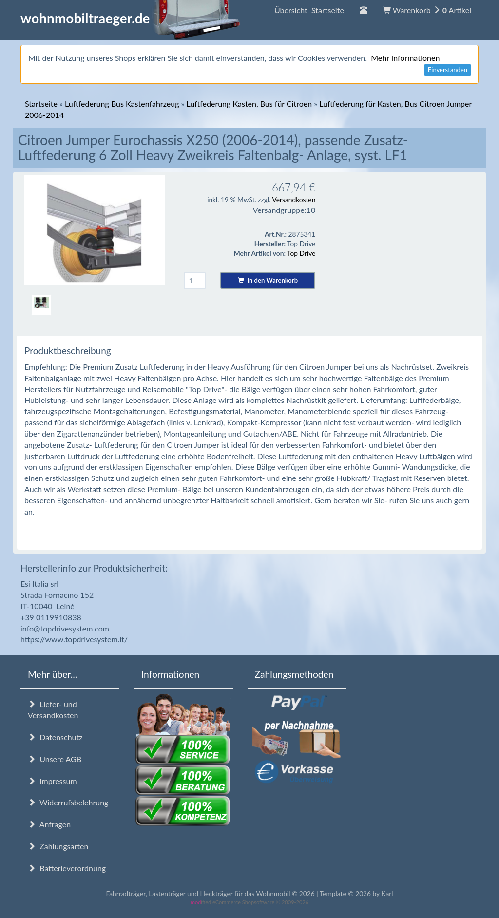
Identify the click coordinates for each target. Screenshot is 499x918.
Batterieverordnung (67, 868)
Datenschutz (55, 737)
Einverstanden (447, 70)
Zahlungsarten (58, 846)
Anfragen (49, 824)
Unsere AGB (54, 759)
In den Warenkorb (268, 280)
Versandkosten (293, 199)
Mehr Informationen (405, 57)
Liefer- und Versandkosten (53, 709)
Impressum (52, 780)
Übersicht (309, 10)
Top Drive (301, 253)
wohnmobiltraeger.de (130, 18)
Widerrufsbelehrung (68, 802)
